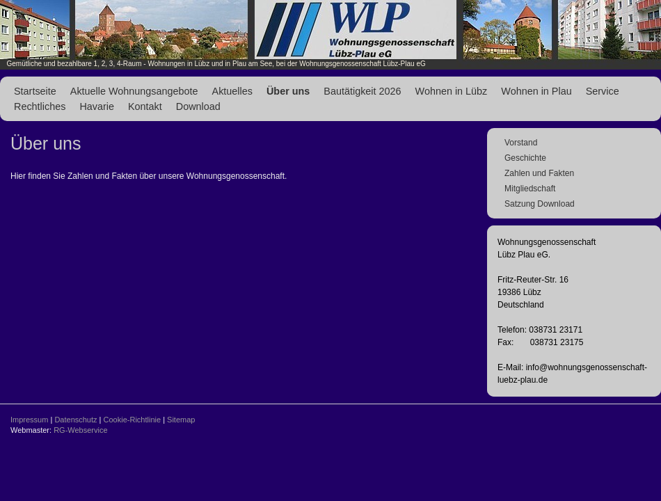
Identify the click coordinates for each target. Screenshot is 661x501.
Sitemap (181, 419)
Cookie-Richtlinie (132, 419)
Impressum (29, 419)
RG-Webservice (80, 430)
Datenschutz (75, 419)
